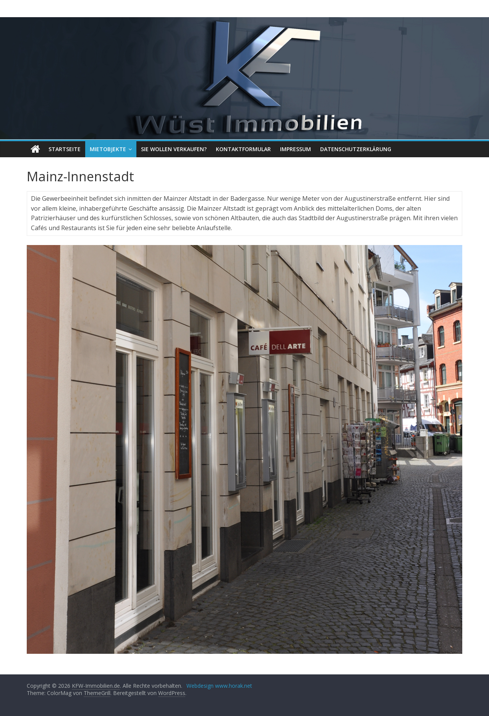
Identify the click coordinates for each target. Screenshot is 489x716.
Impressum (295, 149)
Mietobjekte (108, 149)
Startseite (65, 149)
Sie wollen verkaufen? (174, 149)
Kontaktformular (243, 149)
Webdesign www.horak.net (219, 685)
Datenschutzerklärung (355, 149)
